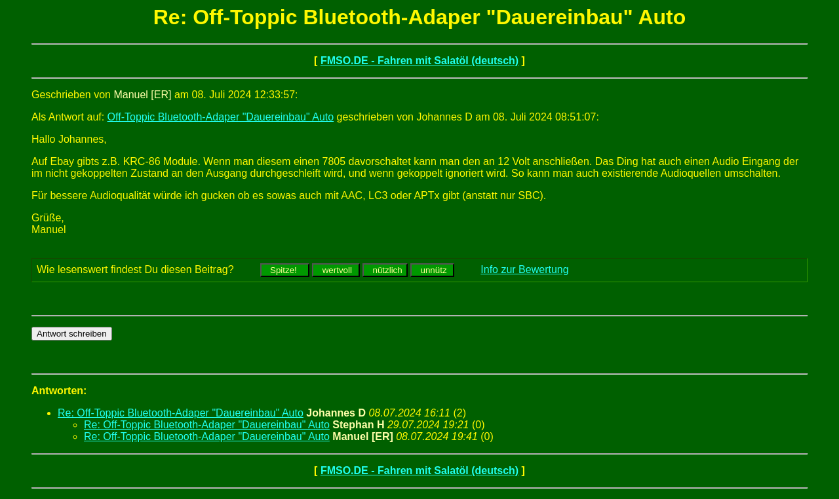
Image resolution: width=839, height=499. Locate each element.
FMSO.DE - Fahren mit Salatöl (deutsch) (419, 60)
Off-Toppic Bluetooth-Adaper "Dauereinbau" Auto (220, 116)
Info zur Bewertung (524, 269)
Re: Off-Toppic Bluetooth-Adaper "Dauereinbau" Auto (180, 412)
